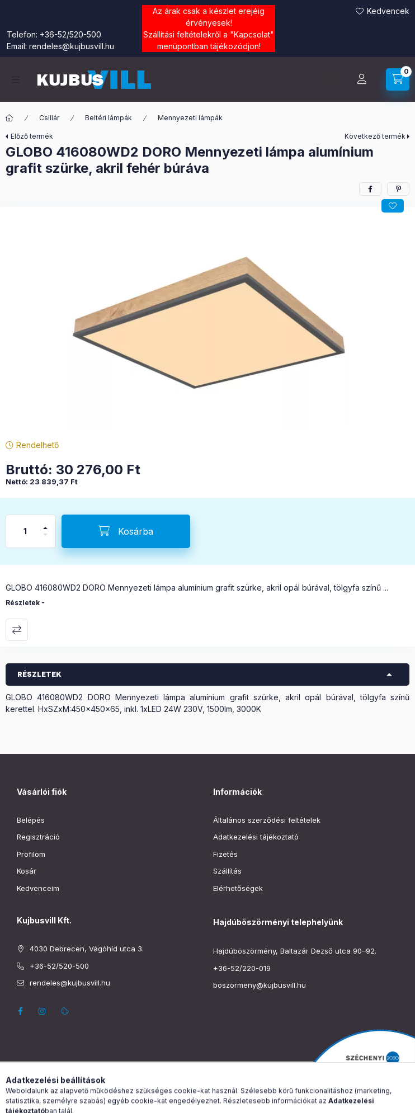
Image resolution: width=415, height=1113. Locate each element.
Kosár (26, 870)
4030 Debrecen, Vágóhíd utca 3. (87, 948)
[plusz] (45, 523)
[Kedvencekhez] (392, 206)
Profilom (31, 854)
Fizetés (225, 854)
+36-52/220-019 (242, 968)
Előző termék (32, 136)
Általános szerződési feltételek (266, 819)
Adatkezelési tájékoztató (256, 836)
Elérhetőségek (238, 888)
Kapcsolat (252, 34)
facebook (20, 1011)
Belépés (31, 819)
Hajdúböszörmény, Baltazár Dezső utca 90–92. (294, 950)
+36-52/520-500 (70, 34)
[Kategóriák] (16, 79)
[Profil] (362, 79)
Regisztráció (38, 836)
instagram (42, 1011)
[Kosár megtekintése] (397, 79)
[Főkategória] (9, 118)
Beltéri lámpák (108, 118)
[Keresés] (334, 79)
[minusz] (45, 539)
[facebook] (370, 189)
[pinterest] (398, 189)
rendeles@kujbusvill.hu (71, 46)
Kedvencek (388, 11)
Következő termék (375, 136)
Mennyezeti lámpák (190, 118)
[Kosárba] (126, 531)
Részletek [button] (39, 674)
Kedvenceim (38, 888)
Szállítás (227, 870)
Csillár (49, 118)
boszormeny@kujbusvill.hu (259, 984)
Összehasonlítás (17, 630)
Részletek (23, 602)
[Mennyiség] (25, 531)
